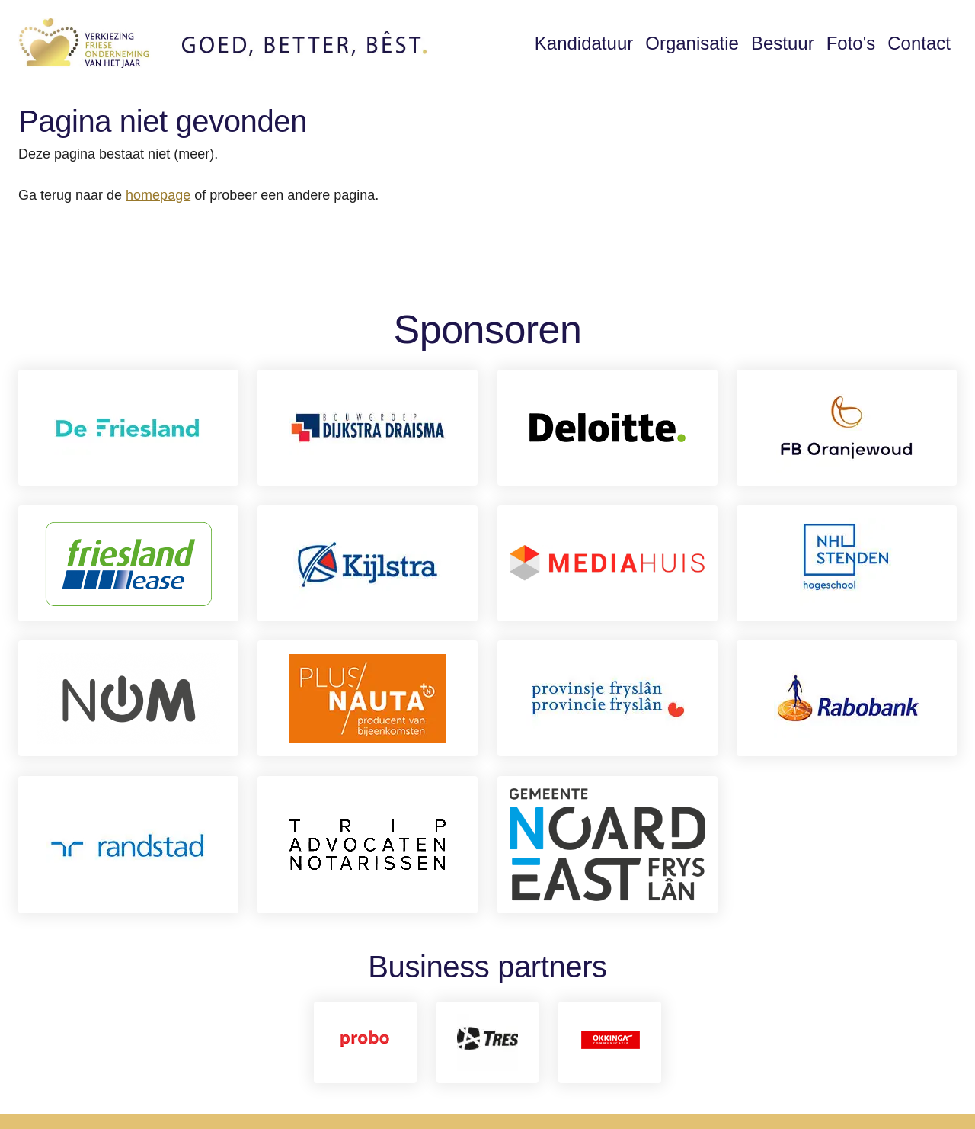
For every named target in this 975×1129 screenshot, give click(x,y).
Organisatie (692, 43)
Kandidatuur (584, 43)
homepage (158, 195)
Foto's (851, 43)
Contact (919, 43)
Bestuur (782, 43)
